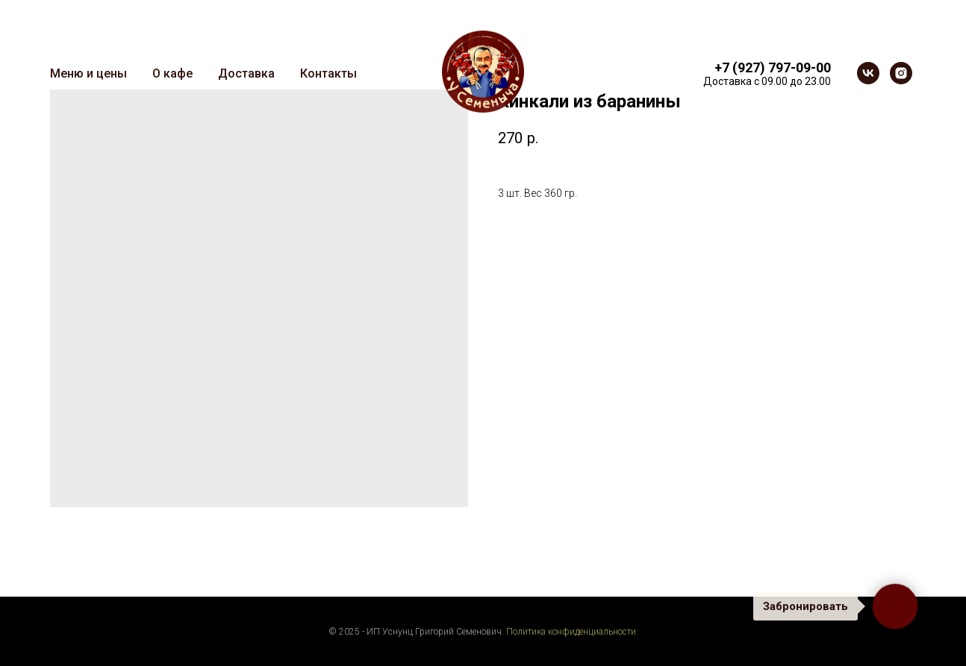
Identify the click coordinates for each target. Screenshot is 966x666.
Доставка (246, 73)
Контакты (328, 73)
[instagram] (901, 73)
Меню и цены (88, 73)
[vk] (868, 73)
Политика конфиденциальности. (572, 631)
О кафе (172, 73)
